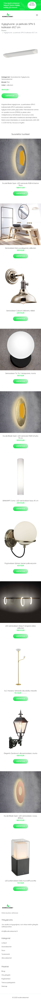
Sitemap (4, 986)
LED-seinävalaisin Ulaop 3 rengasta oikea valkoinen (20, 627)
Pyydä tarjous (32, 4)
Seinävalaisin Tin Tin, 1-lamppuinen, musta (20, 373)
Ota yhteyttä (6, 975)
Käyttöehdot (6, 979)
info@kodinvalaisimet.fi (10, 931)
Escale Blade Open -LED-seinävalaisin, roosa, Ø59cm (20, 817)
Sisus (3, 950)
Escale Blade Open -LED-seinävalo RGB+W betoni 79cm (20, 184)
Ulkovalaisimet (7, 958)
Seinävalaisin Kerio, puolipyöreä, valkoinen (20, 248)
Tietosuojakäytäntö (8, 982)
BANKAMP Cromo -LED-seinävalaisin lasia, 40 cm (20, 501)
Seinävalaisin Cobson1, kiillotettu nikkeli (20, 311)
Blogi (3, 971)
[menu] (37, 15)
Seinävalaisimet (7, 79)
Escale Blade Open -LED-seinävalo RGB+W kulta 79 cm (20, 437)
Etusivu (4, 30)
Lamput (4, 943)
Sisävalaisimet (15, 77)
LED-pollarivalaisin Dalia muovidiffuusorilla (20, 881)
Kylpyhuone (25, 77)
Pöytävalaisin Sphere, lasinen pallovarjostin (20, 563)
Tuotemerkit (6, 954)
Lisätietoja (10, 96)
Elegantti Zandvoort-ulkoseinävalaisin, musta (20, 753)
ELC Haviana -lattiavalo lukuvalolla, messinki (20, 691)
